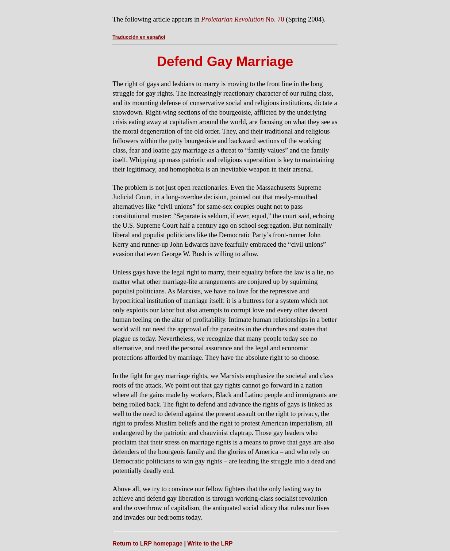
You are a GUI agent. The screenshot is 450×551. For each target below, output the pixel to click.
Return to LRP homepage (147, 543)
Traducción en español (138, 37)
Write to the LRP (209, 543)
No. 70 (242, 19)
